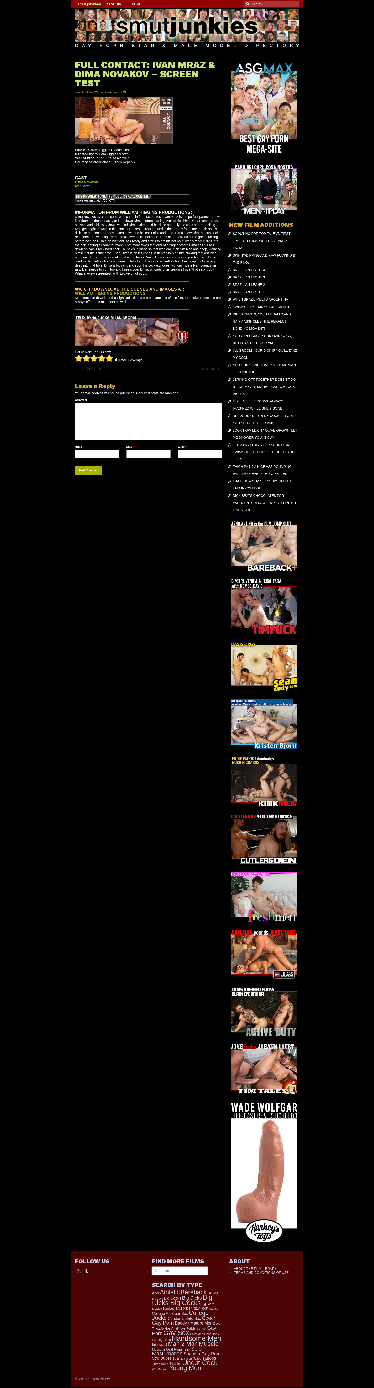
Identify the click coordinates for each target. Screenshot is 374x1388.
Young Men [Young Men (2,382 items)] (185, 1368)
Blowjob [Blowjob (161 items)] (157, 1308)
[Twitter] (79, 1270)
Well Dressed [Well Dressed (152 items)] (160, 1369)
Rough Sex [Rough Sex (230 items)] (182, 1349)
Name (79, 446)
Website (183, 446)
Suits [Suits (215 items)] (176, 1358)
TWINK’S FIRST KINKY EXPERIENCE (261, 307)
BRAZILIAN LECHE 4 (249, 270)
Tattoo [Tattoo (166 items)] (197, 1358)
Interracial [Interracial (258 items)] (159, 1345)
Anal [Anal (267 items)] (155, 1293)
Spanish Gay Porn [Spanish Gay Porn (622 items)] (202, 1353)
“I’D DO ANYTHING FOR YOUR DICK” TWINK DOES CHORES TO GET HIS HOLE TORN (266, 452)
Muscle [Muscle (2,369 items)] (209, 1343)
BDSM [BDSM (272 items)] (213, 1293)
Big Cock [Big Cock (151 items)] (157, 1298)
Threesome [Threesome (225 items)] (160, 1364)
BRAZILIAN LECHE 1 (249, 292)
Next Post (209, 369)
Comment (82, 399)
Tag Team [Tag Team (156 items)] (186, 1358)
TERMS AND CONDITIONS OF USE (261, 1273)
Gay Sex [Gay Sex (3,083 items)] (176, 1333)
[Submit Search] (247, 4)
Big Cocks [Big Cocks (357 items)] (172, 1298)
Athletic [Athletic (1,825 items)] (170, 1292)
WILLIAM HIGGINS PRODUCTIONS (110, 293)
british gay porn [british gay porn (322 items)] (195, 1308)
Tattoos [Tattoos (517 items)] (209, 1358)
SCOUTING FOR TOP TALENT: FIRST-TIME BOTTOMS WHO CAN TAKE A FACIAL (262, 241)
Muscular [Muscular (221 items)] (158, 1349)
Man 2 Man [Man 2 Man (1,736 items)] (183, 1343)
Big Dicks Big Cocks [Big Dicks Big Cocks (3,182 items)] (182, 1299)
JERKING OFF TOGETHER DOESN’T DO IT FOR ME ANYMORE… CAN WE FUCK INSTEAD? (264, 387)
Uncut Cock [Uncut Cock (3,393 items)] (200, 1363)
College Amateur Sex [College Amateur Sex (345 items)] (170, 1313)
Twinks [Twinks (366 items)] (175, 1364)
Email (130, 446)
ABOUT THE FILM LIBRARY (255, 1268)
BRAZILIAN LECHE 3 (249, 277)
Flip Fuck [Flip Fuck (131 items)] (201, 1328)
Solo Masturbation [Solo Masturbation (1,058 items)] (177, 1351)
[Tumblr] (86, 1270)
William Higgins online (107, 92)
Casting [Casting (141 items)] (213, 1308)
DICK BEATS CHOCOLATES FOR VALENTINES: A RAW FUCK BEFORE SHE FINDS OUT (265, 503)
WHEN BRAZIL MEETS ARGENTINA (260, 299)
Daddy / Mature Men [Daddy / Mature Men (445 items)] (194, 1323)
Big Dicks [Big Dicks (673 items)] (192, 1298)
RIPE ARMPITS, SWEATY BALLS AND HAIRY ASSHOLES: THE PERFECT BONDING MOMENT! (262, 321)
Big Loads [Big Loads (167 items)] (208, 1304)
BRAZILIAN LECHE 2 (249, 285)
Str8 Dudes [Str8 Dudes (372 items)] (161, 1358)
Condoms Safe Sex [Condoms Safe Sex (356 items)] (184, 1318)
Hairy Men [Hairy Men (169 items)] (196, 1334)
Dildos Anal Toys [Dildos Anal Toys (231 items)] (173, 1328)
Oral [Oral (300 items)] (169, 1349)
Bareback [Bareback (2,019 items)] (194, 1292)
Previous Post (90, 369)
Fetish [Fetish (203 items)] (191, 1328)
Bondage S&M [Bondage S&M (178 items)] (172, 1308)
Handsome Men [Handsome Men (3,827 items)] (196, 1338)
